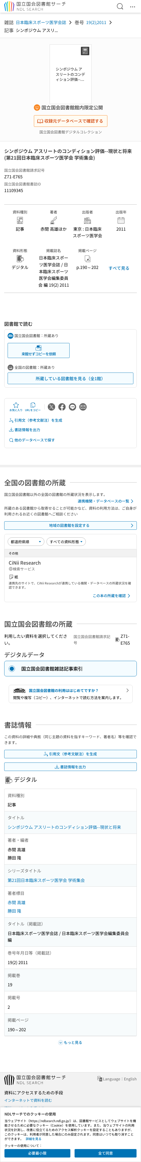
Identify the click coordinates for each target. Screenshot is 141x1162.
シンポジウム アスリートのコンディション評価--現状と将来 (64, 827)
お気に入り (16, 407)
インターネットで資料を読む (28, 1100)
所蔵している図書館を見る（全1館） (70, 378)
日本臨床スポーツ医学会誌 (41, 22)
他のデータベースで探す (32, 440)
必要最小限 (37, 1153)
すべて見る (118, 268)
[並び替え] (26, 541)
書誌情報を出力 (24, 430)
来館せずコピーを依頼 (39, 350)
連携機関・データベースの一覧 (106, 501)
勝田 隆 (14, 911)
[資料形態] (66, 541)
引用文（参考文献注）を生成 (35, 420)
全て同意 (105, 1153)
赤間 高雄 (16, 902)
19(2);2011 (96, 22)
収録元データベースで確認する (70, 121)
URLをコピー (33, 407)
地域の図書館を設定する (92, 525)
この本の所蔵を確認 (112, 596)
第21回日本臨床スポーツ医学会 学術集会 (46, 880)
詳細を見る (33, 1138)
